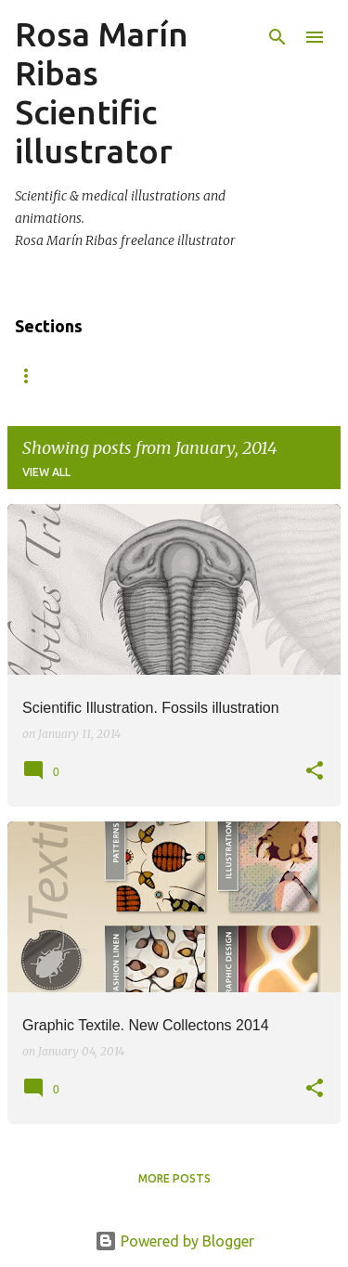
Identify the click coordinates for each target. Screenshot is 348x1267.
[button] (314, 771)
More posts (174, 1178)
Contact (202, 375)
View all (46, 472)
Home (32, 375)
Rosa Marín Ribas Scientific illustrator (101, 92)
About (112, 375)
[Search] (277, 37)
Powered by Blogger (174, 1241)
